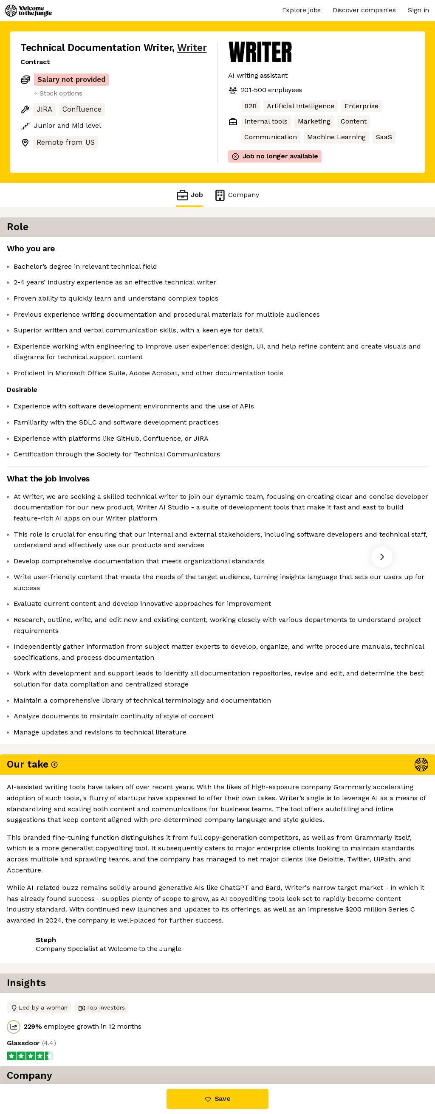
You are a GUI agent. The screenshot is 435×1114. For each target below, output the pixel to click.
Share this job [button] (44, 1048)
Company (236, 195)
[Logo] (28, 11)
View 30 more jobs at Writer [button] (126, 1048)
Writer (191, 47)
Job (189, 195)
